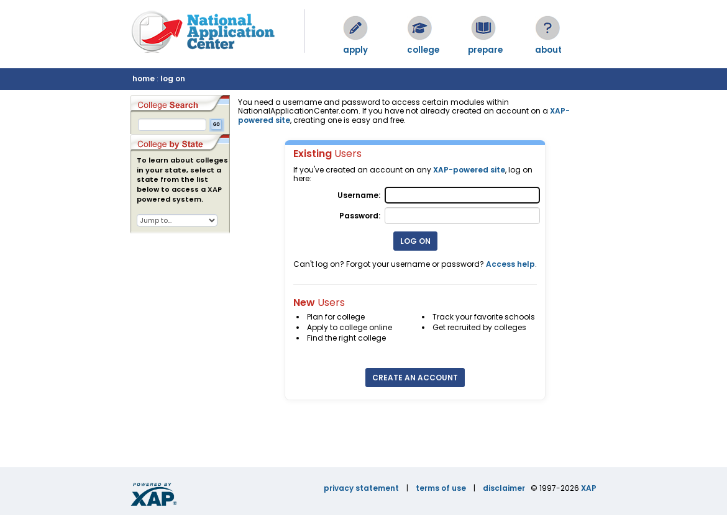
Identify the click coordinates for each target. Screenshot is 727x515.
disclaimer (504, 488)
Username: (358, 195)
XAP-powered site (469, 169)
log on (172, 78)
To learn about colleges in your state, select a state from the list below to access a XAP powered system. (182, 180)
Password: (359, 215)
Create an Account (415, 377)
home (143, 78)
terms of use (441, 488)
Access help (510, 264)
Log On (415, 241)
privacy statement (361, 488)
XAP (589, 488)
